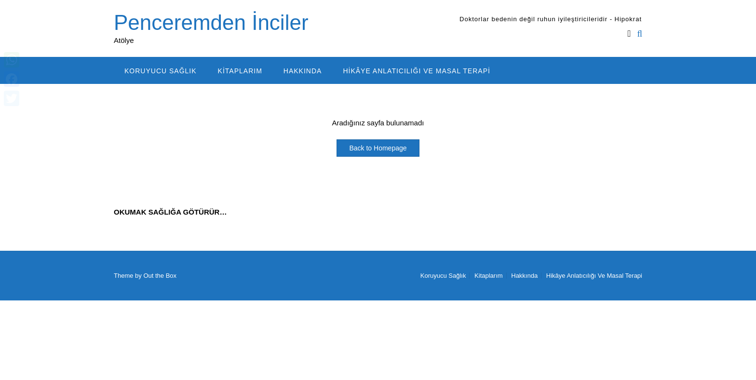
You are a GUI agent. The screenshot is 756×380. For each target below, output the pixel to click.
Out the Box (159, 275)
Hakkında (303, 71)
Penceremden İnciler (211, 22)
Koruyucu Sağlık (160, 71)
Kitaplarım (240, 71)
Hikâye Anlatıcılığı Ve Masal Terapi (416, 71)
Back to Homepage (377, 148)
